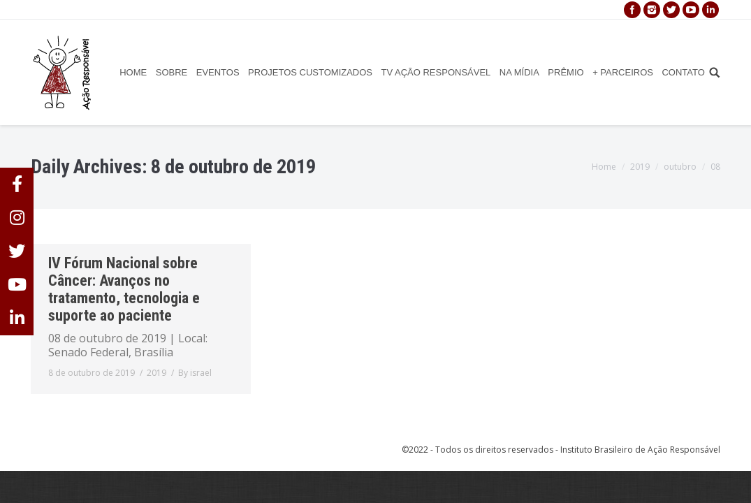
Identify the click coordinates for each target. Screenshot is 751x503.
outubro (680, 167)
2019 (640, 167)
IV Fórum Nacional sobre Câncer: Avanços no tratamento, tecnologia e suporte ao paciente (124, 289)
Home (604, 167)
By (195, 373)
